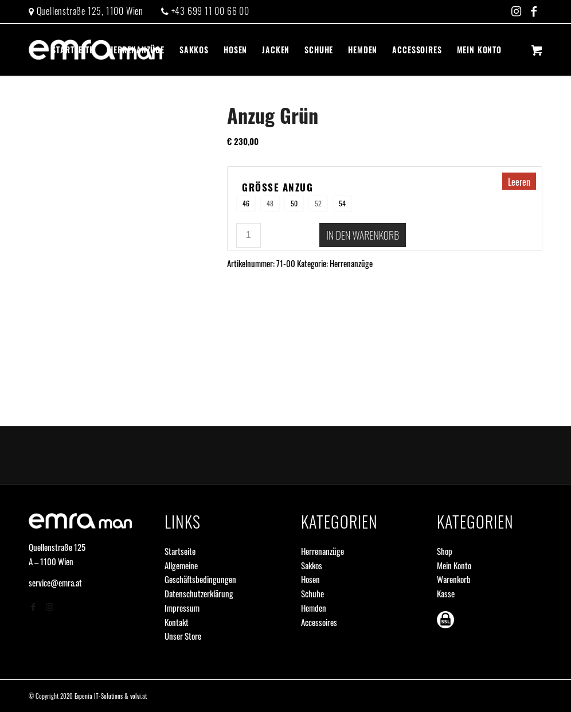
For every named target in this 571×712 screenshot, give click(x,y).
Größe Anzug (277, 188)
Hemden (313, 607)
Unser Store (183, 635)
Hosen (310, 579)
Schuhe (312, 593)
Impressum (182, 607)
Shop (444, 551)
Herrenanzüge (351, 263)
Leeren (519, 182)
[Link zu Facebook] (533, 11)
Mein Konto (454, 565)
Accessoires (319, 622)
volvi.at (138, 696)
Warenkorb (454, 579)
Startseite (180, 551)
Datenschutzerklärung (199, 593)
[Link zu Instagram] (516, 11)
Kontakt (177, 622)
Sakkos (311, 565)
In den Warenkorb (362, 235)
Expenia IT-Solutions (99, 696)
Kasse (446, 593)
